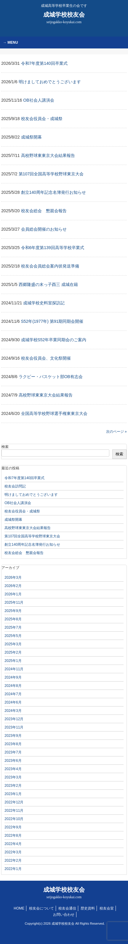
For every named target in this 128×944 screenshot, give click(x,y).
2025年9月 (12, 611)
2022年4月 (12, 844)
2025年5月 (12, 636)
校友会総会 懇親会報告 (24, 553)
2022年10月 (13, 819)
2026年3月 (12, 577)
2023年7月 (12, 752)
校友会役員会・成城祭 (22, 511)
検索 (5, 447)
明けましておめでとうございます (31, 495)
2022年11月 (13, 810)
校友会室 (107, 908)
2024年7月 (12, 694)
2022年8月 (12, 835)
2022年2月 (12, 860)
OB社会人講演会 (17, 503)
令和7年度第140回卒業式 (24, 478)
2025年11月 (13, 602)
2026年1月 (12, 594)
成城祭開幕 (13, 519)
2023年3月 (12, 777)
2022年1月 (12, 869)
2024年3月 (12, 711)
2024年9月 (12, 677)
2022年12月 (13, 802)
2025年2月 (12, 652)
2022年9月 (12, 827)
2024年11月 (13, 669)
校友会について (41, 908)
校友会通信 (67, 908)
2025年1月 (12, 661)
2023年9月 (12, 736)
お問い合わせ (63, 914)
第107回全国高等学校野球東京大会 (32, 536)
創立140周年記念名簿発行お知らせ (32, 544)
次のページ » (116, 431)
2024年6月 (12, 702)
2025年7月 (12, 627)
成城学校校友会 (64, 17)
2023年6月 (12, 761)
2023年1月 (12, 794)
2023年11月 (13, 727)
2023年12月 (13, 719)
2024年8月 (12, 686)
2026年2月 (12, 586)
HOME (19, 908)
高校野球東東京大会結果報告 (27, 528)
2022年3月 (12, 852)
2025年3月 (12, 644)
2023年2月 (12, 785)
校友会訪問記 (15, 486)
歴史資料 (88, 908)
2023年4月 (12, 769)
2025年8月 (12, 619)
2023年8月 (12, 744)
